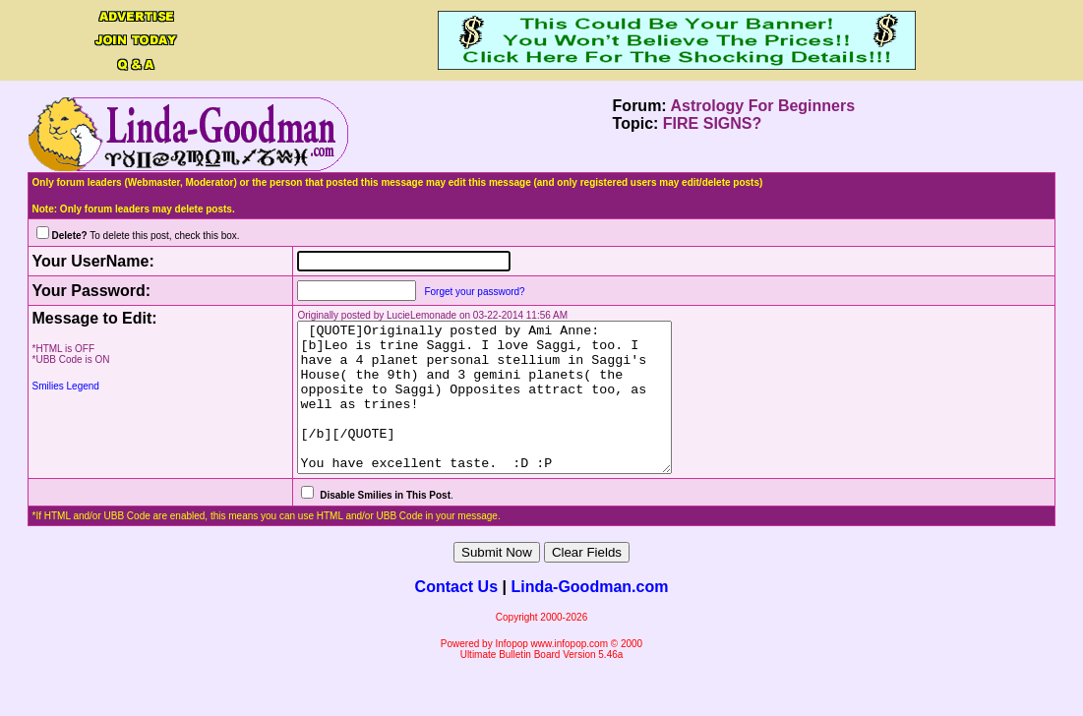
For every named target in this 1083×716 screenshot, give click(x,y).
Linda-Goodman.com (589, 616)
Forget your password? (453, 291)
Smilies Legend (65, 386)
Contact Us (456, 616)
